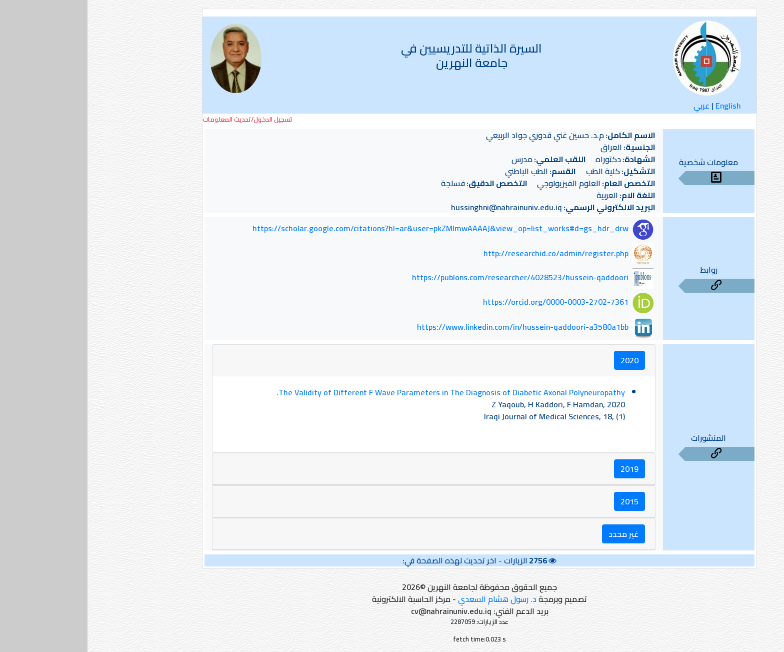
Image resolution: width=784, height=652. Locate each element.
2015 (542, 501)
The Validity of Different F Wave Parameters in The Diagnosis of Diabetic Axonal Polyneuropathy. (363, 392)
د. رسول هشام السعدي (409, 598)
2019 (542, 468)
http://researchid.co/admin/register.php (468, 253)
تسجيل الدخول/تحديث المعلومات (160, 119)
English (641, 106)
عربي (614, 106)
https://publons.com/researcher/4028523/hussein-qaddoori (432, 277)
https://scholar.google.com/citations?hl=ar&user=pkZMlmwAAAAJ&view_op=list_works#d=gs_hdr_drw (353, 228)
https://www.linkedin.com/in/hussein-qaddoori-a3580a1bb (435, 326)
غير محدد (536, 533)
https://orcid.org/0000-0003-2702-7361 (468, 302)
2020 (542, 360)
